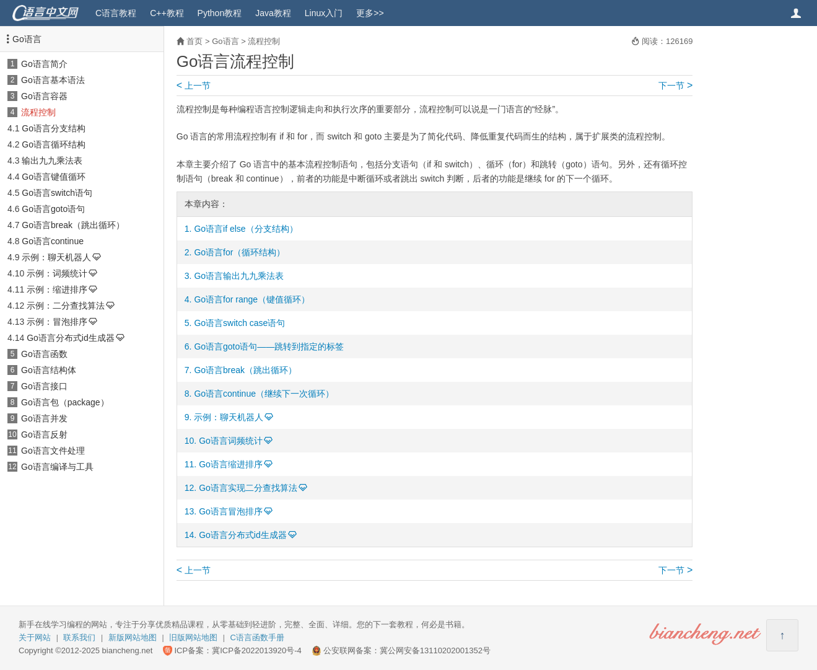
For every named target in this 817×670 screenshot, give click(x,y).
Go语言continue (53, 241)
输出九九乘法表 (52, 160)
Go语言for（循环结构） (239, 252)
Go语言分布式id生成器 (71, 338)
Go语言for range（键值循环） (252, 299)
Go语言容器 (44, 96)
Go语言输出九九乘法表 (239, 276)
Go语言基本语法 (53, 80)
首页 (194, 41)
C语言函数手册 (257, 637)
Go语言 (27, 39)
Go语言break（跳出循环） (73, 225)
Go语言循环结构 (53, 144)
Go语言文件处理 (53, 451)
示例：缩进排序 (57, 289)
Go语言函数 (44, 354)
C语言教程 (115, 13)
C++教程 (166, 13)
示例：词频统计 (57, 273)
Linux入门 (324, 13)
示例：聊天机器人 (56, 257)
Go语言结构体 (48, 370)
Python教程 (220, 13)
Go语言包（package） (65, 402)
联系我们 (79, 637)
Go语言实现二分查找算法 (248, 488)
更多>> (369, 13)
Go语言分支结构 (53, 128)
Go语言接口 (44, 386)
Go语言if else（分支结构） (245, 229)
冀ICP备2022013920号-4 (257, 650)
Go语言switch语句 (57, 193)
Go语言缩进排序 (231, 464)
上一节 (194, 85)
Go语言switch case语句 (239, 323)
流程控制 (38, 112)
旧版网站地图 (193, 637)
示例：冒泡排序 (57, 322)
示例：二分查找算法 (66, 306)
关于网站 (35, 637)
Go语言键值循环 (53, 177)
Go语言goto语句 (53, 209)
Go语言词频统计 (231, 441)
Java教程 (273, 13)
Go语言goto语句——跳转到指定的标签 (269, 346)
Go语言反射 (44, 434)
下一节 (675, 85)
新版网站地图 (132, 637)
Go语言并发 (44, 418)
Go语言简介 (44, 64)
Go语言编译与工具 (57, 467)
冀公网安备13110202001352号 (435, 650)
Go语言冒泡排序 (231, 511)
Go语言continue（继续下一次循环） (264, 394)
